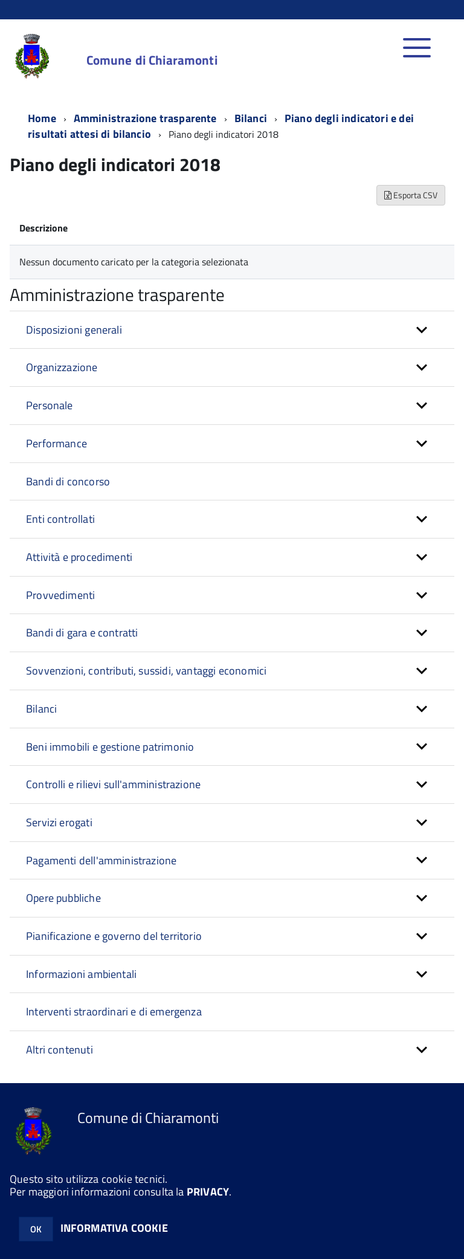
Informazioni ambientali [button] (81, 974)
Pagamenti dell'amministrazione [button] (101, 860)
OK (36, 1229)
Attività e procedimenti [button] (79, 557)
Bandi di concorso (68, 481)
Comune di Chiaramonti (152, 60)
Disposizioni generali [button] (74, 330)
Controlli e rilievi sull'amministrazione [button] (113, 784)
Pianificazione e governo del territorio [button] (114, 936)
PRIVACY (208, 1191)
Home (42, 118)
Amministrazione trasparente (145, 118)
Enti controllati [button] (60, 519)
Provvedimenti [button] (60, 595)
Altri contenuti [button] (59, 1049)
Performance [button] (56, 443)
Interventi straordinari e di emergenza (114, 1011)
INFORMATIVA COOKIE (114, 1228)
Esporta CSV (410, 195)
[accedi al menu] (417, 54)
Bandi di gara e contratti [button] (82, 632)
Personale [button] (49, 405)
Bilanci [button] (41, 709)
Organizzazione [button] (62, 367)
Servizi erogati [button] (59, 822)
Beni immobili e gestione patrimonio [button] (110, 747)
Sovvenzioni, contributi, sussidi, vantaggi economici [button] (146, 670)
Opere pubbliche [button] (63, 898)
